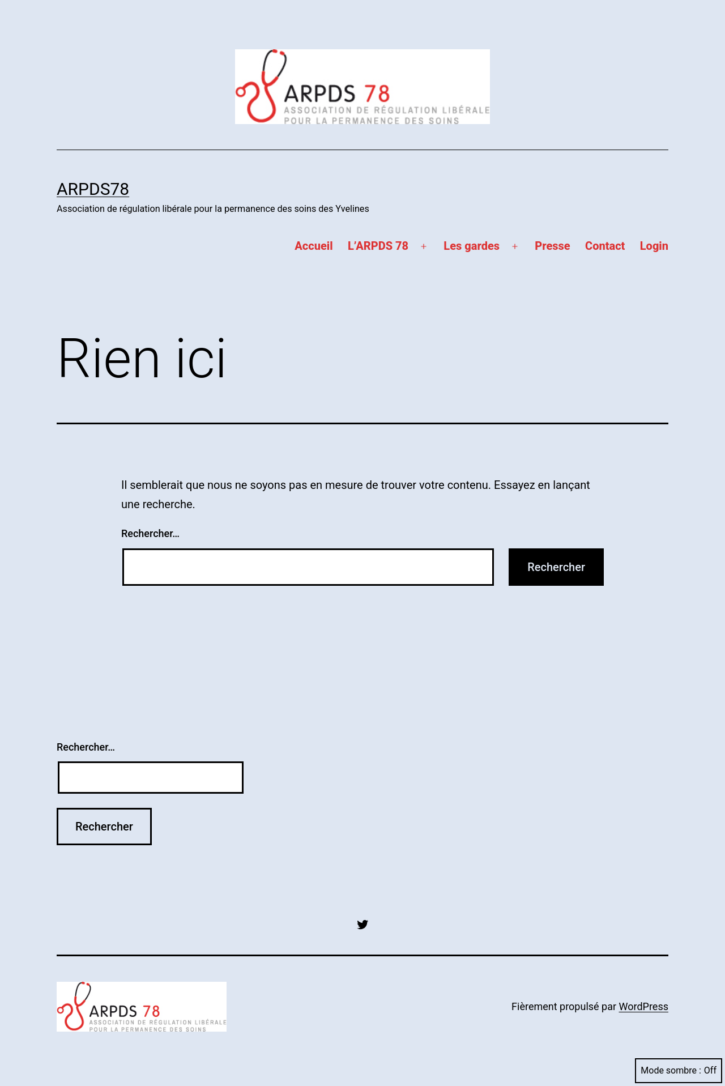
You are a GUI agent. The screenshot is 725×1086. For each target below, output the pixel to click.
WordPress (643, 1006)
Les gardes (471, 246)
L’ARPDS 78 (378, 246)
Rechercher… (150, 533)
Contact (605, 246)
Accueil (313, 246)
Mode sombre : (679, 1070)
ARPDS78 (93, 189)
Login (654, 246)
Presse (552, 246)
